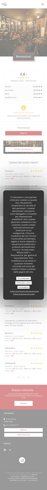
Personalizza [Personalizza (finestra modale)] (23, 287)
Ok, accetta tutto (24, 278)
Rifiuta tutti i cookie (23, 283)
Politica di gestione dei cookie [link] (24, 294)
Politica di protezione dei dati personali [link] (24, 291)
